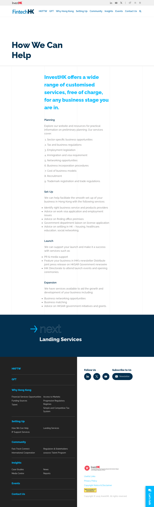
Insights (109, 11)
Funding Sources (19, 401)
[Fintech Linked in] (111, 3)
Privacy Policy (90, 481)
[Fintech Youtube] (116, 3)
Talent (14, 405)
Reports (46, 473)
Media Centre (18, 473)
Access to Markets (51, 397)
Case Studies (18, 469)
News (46, 469)
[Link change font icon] (130, 3)
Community (96, 11)
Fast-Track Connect (21, 449)
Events (119, 11)
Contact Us (131, 11)
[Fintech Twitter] (121, 3)
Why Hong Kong (65, 11)
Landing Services (61, 339)
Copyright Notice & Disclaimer (98, 485)
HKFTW (43, 11)
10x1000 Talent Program (54, 453)
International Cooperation (23, 453)
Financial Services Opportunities (26, 397)
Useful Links (89, 476)
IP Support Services (21, 432)
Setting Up (81, 11)
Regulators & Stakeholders (55, 449)
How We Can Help (20, 428)
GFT (51, 11)
